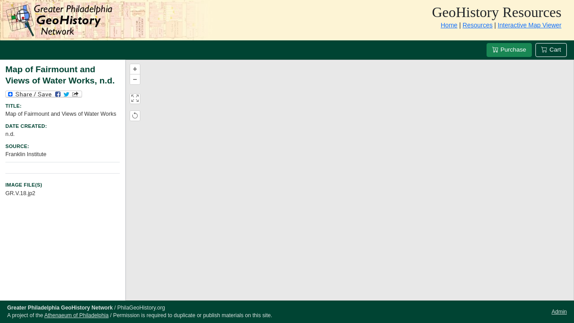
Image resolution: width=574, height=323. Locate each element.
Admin (559, 312)
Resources (478, 25)
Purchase (509, 49)
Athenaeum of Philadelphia (76, 315)
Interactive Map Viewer (529, 25)
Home (449, 25)
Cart (551, 49)
